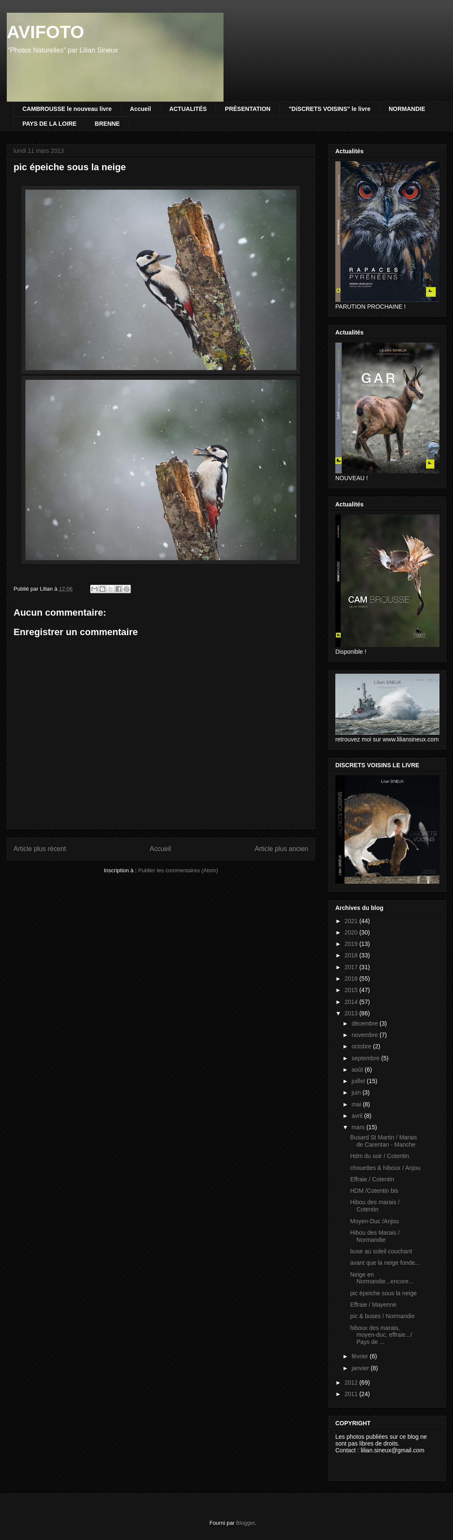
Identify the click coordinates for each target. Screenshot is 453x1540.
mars (358, 1127)
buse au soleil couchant (381, 1251)
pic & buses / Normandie (382, 1316)
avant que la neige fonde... (385, 1262)
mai (356, 1104)
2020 (352, 932)
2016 (352, 978)
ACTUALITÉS (188, 108)
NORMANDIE (407, 108)
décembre (365, 1023)
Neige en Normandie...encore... (382, 1278)
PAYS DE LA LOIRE (49, 123)
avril (357, 1115)
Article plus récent (40, 848)
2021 (352, 921)
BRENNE (107, 123)
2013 (352, 1013)
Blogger (245, 1523)
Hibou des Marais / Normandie (375, 1236)
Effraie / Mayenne (373, 1304)
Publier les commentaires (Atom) (178, 870)
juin (356, 1092)
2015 (352, 990)
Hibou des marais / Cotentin (375, 1206)
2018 (352, 955)
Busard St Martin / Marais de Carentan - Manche (383, 1141)
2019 (352, 943)
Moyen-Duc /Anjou (374, 1221)
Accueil (140, 108)
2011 (352, 1394)
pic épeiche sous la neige (383, 1293)
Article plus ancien (281, 848)
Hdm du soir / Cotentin (379, 1156)
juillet (359, 1081)
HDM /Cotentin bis (374, 1190)
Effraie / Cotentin (372, 1179)
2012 (352, 1382)
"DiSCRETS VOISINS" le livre (329, 108)
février (360, 1356)
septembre (366, 1058)
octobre (362, 1046)
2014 (352, 1001)
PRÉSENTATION (248, 108)
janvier (360, 1368)
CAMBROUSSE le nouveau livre (67, 108)
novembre (365, 1034)
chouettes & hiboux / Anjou (385, 1167)
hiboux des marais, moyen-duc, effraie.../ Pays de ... (381, 1335)
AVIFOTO (45, 32)
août (358, 1069)
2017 (352, 967)
